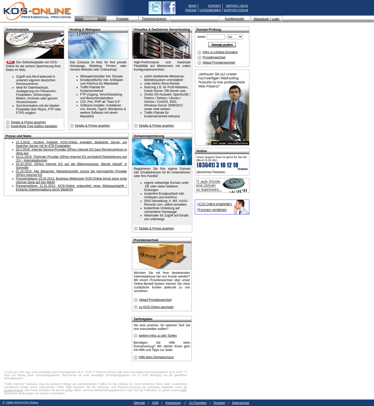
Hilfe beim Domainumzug (153, 357)
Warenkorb (261, 19)
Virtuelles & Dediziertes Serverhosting (161, 29)
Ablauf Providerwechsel (216, 62)
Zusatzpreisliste (13, 390)
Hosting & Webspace (85, 29)
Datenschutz (240, 403)
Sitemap (139, 403)
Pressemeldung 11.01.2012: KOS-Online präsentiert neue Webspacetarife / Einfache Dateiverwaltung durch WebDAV (71, 187)
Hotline (201, 151)
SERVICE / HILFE (237, 5)
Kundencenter (234, 19)
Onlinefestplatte (17, 29)
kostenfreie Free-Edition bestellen (31, 126)
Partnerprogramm (154, 19)
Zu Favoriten (197, 403)
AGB (183, 390)
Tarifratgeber (142, 319)
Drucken (219, 403)
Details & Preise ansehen (26, 122)
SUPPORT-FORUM (236, 10)
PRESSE (191, 10)
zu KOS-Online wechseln (153, 307)
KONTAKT (214, 5)
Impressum (173, 403)
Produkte (122, 19)
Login (275, 19)
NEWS (192, 5)
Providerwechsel (211, 57)
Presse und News (18, 136)
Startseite (90, 19)
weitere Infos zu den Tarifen (155, 335)
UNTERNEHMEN (210, 10)
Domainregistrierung (148, 136)
